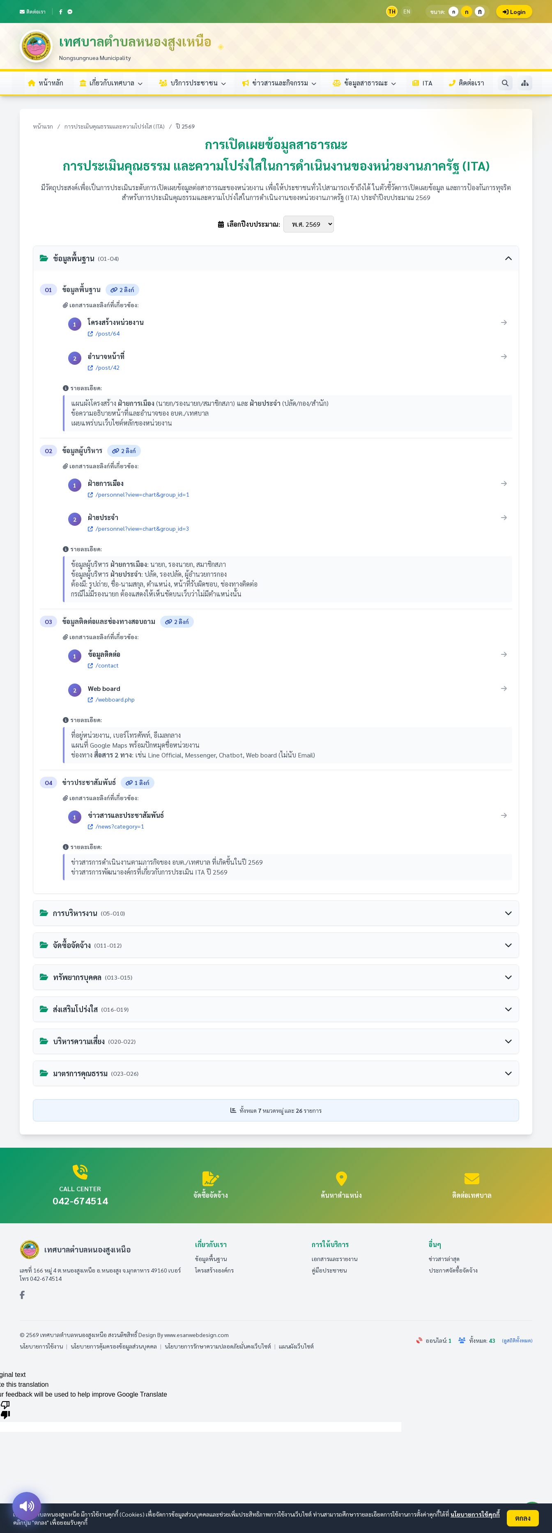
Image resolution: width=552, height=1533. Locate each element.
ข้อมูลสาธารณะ (364, 82)
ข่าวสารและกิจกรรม (279, 82)
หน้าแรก (43, 126)
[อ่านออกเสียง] (26, 1506)
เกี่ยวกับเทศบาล (111, 82)
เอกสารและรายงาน (334, 1258)
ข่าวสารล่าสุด (444, 1258)
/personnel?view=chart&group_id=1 (138, 494)
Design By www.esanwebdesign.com (183, 1334)
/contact (103, 665)
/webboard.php (111, 699)
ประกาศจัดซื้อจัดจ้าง (453, 1270)
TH (392, 11)
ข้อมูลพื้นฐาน (211, 1258)
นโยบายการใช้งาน (41, 1346)
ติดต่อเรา (33, 11)
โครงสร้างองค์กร (214, 1270)
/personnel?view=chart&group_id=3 (138, 528)
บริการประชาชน (192, 82)
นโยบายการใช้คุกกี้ (475, 1514)
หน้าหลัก (45, 82)
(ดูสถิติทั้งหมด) (517, 1340)
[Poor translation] (5, 1409)
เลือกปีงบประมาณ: (249, 224)
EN (406, 11)
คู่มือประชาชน (329, 1270)
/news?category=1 (116, 826)
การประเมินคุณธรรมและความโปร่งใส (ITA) (114, 126)
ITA (422, 82)
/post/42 (104, 367)
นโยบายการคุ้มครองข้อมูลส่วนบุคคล (114, 1346)
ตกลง (523, 1518)
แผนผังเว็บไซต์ (296, 1346)
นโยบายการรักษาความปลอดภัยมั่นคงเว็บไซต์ (218, 1346)
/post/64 (104, 333)
